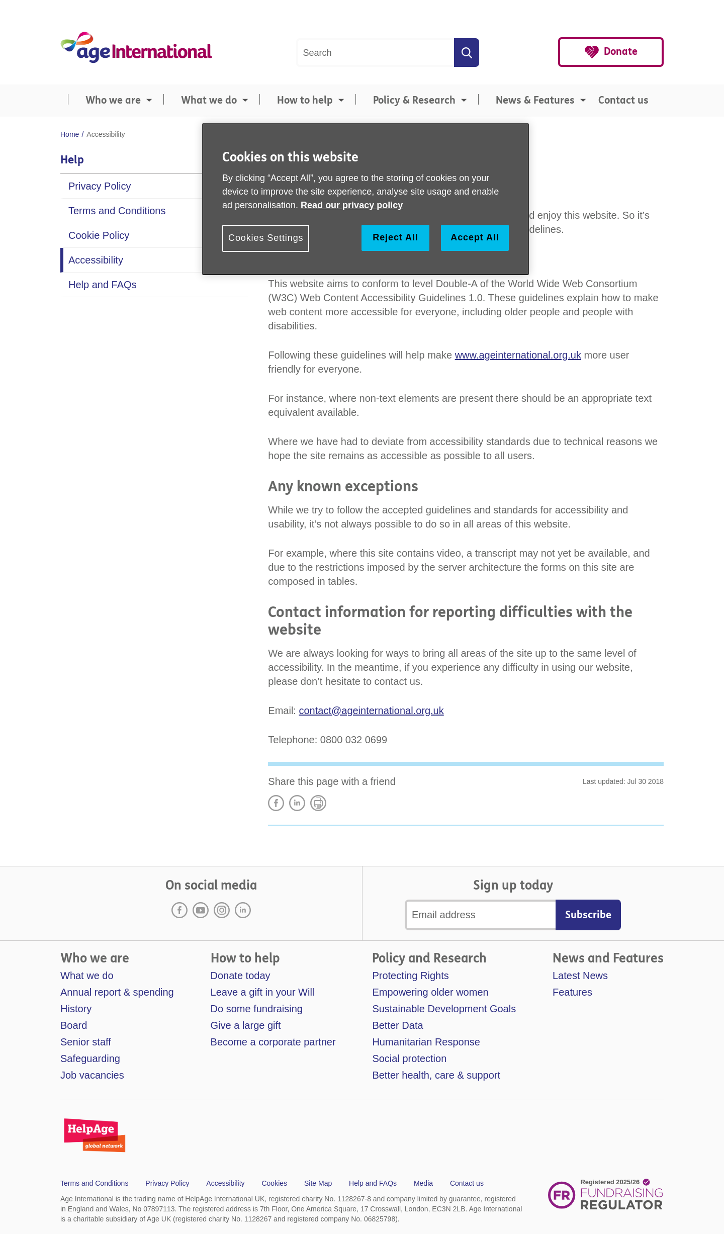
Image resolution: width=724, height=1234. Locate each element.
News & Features (535, 100)
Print (318, 803)
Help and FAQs (102, 284)
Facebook (179, 910)
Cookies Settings (265, 238)
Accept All (474, 237)
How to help (305, 100)
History (76, 1008)
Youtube (201, 910)
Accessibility (95, 260)
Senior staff (85, 1041)
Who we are (113, 100)
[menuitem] (108, 100)
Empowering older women (430, 992)
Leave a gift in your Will (263, 992)
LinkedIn (297, 803)
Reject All (395, 237)
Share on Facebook (276, 803)
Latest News (580, 975)
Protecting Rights (410, 975)
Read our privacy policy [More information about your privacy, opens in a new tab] (352, 205)
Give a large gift (246, 1025)
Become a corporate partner (273, 1041)
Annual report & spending (117, 992)
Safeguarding (90, 1058)
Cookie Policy (98, 235)
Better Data (397, 1025)
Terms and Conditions (116, 210)
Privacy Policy (99, 186)
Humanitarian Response (426, 1041)
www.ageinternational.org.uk (518, 355)
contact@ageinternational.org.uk (371, 710)
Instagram (222, 910)
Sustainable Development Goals (444, 1008)
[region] (365, 199)
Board (73, 1025)
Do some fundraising (257, 1008)
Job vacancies (92, 1075)
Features (572, 992)
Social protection (409, 1058)
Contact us (623, 100)
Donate (621, 51)
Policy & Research (414, 100)
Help (72, 159)
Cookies (274, 1183)
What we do (209, 100)
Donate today (240, 975)
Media (423, 1183)
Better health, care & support (436, 1075)
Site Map (318, 1183)
